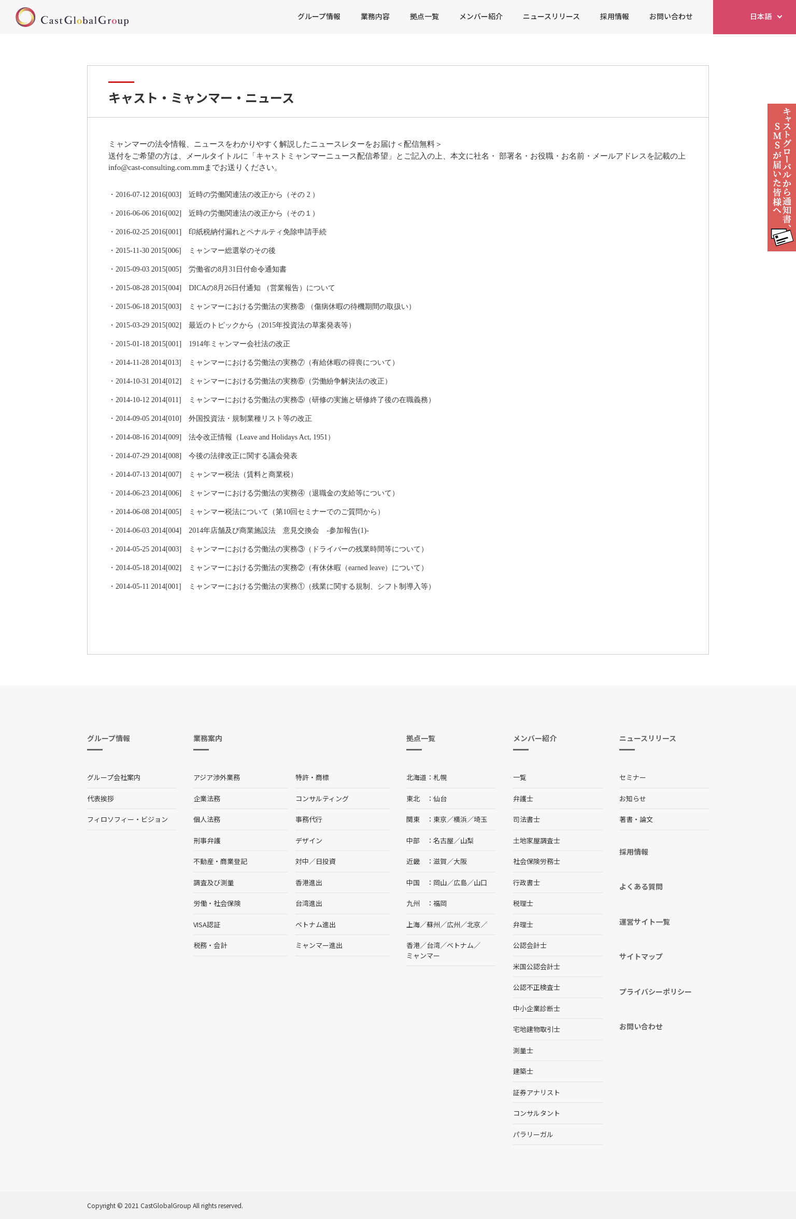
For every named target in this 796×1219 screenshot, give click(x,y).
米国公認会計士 (536, 966)
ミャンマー (423, 955)
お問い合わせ (671, 16)
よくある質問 (641, 886)
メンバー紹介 (481, 16)
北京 (473, 924)
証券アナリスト (536, 1092)
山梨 (467, 840)
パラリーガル (533, 1134)
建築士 (523, 1071)
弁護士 (523, 798)
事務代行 (308, 819)
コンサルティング (322, 798)
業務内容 (375, 16)
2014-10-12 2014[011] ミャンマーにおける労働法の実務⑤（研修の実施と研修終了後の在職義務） (275, 400)
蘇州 (433, 924)
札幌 (440, 777)
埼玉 (480, 819)
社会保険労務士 (536, 861)
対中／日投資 (315, 861)
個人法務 (206, 819)
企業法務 (206, 798)
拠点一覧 (424, 16)
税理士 (523, 903)
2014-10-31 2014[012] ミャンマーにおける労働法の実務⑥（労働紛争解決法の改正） (254, 381)
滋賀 (440, 861)
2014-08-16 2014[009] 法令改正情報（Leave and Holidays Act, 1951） (225, 437)
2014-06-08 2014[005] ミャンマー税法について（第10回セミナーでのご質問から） (250, 512)
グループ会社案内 (113, 777)
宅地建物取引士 (536, 1029)
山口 (480, 882)
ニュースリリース (551, 16)
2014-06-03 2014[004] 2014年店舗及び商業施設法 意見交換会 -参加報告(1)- (242, 530)
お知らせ (632, 798)
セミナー (632, 777)
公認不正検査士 (536, 987)
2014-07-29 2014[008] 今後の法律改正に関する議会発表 (206, 456)
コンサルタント (536, 1113)
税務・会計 (210, 945)
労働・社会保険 (216, 903)
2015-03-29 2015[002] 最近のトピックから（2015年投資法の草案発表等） (236, 325)
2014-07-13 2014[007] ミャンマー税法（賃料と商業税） (206, 474)
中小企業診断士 (536, 1008)
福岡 (440, 903)
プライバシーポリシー (655, 991)
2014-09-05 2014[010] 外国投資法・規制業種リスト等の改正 (214, 418)
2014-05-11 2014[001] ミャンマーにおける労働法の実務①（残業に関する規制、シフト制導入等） (275, 586)
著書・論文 (636, 819)
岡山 (440, 882)
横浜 (460, 819)
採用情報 (614, 16)
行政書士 (526, 882)
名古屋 (443, 840)
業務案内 (207, 738)
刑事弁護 (206, 840)
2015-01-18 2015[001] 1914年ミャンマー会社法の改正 (203, 344)
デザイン (308, 840)
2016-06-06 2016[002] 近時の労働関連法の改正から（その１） (217, 213)
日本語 (761, 16)
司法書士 (526, 819)
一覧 (520, 777)
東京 (440, 819)
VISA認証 (206, 924)
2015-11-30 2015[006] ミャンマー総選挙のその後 (196, 250)
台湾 (433, 945)
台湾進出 (308, 903)
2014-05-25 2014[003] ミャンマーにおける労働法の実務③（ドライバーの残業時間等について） (272, 549)
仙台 (440, 798)
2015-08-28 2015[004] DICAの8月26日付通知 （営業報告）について (225, 288)
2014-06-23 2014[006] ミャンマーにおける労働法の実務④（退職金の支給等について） (257, 493)
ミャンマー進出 (319, 945)
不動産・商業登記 (220, 861)
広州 (453, 924)
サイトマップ (641, 956)
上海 (413, 924)
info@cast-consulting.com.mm (156, 167)
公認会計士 (530, 945)
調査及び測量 (213, 882)
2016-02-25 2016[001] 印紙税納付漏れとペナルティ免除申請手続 (221, 232)
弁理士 (523, 924)
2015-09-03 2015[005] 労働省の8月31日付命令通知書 (201, 269)
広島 (460, 882)
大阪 (460, 861)
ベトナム (460, 945)
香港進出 (308, 882)
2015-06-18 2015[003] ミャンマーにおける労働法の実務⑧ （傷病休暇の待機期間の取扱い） (266, 306)
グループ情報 (318, 16)
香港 (413, 945)
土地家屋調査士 (536, 840)
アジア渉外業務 (216, 777)
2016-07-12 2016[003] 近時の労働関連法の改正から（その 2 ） (217, 195)
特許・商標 (312, 777)
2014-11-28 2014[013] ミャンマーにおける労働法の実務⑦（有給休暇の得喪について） (257, 362)
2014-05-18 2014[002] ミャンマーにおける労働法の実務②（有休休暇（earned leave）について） (272, 568)
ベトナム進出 (315, 924)
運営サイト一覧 (644, 921)
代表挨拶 (100, 798)
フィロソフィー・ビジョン (127, 819)
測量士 (523, 1050)
